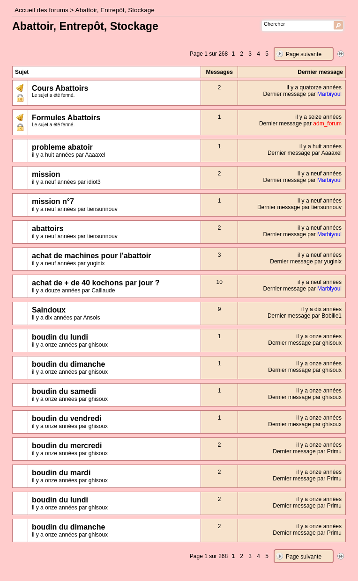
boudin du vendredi (66, 418)
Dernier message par (302, 94)
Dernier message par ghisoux (305, 343)
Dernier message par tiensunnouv (299, 207)
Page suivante (303, 54)
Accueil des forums (41, 10)
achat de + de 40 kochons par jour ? (96, 283)
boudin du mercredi (67, 446)
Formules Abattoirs (66, 118)
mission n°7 (53, 201)
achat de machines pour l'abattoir (91, 256)
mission (46, 174)
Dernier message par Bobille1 (305, 315)
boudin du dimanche (68, 364)
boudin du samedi (64, 391)
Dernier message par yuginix (306, 261)
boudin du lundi (60, 337)
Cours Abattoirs (60, 88)
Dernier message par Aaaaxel (305, 153)
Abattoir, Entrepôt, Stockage (115, 10)
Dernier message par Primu (307, 451)
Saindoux (49, 310)
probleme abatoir (62, 147)
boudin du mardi (61, 473)
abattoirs (48, 228)
